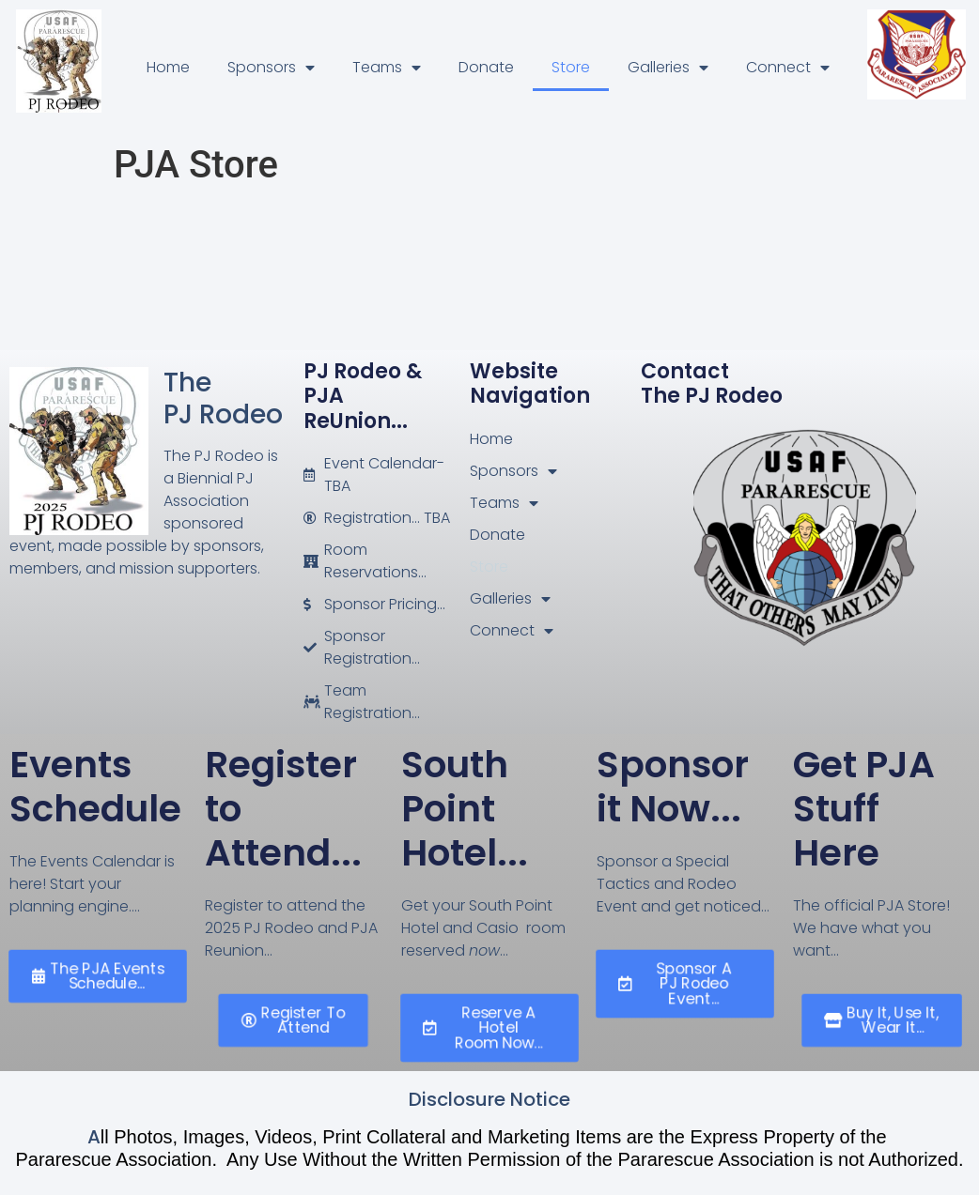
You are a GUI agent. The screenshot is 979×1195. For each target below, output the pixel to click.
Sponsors (271, 67)
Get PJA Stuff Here (864, 809)
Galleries (668, 67)
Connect (788, 67)
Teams (386, 67)
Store (571, 67)
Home (168, 67)
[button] (97, 976)
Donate (486, 67)
